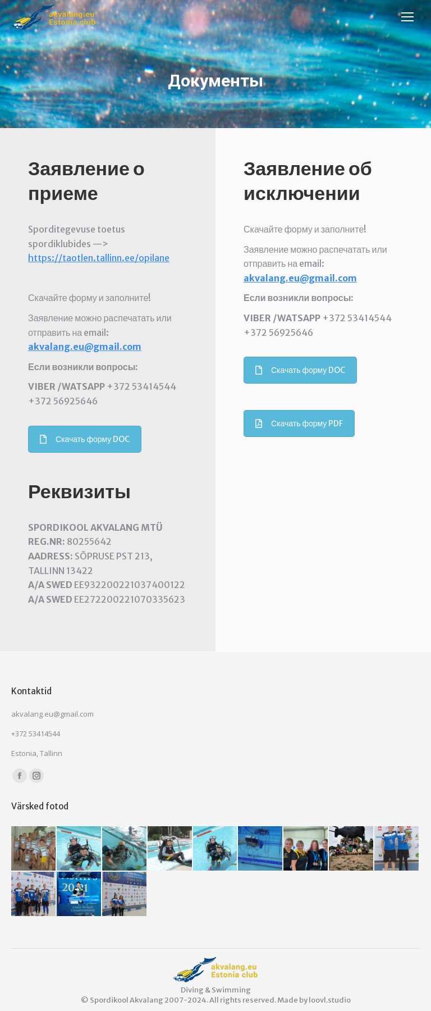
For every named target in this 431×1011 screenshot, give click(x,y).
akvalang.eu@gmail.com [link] (84, 346)
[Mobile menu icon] (410, 17)
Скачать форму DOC (85, 439)
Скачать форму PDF (299, 423)
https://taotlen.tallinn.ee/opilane (98, 257)
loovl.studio (330, 1000)
